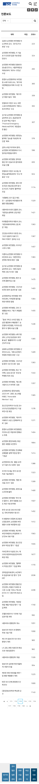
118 (14, 706)
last (30, 706)
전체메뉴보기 (35, 4)
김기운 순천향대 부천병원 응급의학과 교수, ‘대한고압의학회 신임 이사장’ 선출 (12, 269)
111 (11, 701)
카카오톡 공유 (32, 9)
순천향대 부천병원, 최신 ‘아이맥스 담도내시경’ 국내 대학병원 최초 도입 (11, 373)
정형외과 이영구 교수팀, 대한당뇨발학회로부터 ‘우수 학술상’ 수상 (12, 174)
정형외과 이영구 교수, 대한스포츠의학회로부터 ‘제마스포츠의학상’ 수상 (12, 106)
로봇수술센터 (20, 775)
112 (15, 701)
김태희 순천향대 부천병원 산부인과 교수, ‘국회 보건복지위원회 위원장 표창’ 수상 (12, 352)
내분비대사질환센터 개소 (11, 623)
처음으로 (4, 701)
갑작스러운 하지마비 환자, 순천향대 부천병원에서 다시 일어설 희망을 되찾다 (12, 150)
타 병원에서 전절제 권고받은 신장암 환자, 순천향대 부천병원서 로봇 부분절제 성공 (12, 522)
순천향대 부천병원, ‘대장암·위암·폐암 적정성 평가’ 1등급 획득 (12, 605)
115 (29, 701)
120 (23, 706)
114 (25, 701)
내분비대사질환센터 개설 (11, 657)
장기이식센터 (5, 777)
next (27, 706)
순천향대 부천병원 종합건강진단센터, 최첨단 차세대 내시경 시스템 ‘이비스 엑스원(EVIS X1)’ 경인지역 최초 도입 (12, 590)
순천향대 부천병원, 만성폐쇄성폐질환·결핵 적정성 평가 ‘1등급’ (12, 453)
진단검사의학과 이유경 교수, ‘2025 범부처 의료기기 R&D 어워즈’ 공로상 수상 (12, 236)
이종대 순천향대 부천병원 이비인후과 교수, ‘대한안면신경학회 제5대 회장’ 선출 (12, 257)
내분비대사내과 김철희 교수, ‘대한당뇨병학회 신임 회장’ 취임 (12, 212)
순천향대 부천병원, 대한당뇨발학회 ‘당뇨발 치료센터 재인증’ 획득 (12, 138)
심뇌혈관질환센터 (13, 772)
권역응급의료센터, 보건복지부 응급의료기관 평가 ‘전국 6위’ (12, 575)
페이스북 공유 (28, 9)
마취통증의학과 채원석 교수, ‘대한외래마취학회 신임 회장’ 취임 (12, 224)
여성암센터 (26, 775)
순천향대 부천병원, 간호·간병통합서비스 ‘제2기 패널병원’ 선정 (12, 311)
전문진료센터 (34, 775)
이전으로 (7, 701)
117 (9, 706)
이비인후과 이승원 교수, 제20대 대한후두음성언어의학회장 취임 (12, 554)
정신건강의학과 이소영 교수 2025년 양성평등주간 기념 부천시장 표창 (12, 408)
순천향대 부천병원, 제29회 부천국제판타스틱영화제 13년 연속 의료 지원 (12, 533)
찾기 (30, 4)
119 (18, 706)
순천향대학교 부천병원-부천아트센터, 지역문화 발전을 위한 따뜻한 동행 (12, 299)
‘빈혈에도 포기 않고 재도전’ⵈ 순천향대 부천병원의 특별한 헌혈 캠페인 (12, 201)
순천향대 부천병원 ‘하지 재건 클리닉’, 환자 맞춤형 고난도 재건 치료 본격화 (12, 501)
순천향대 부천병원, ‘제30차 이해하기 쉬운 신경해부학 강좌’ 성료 (12, 420)
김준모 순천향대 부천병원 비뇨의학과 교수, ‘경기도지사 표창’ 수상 (12, 44)
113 (20, 701)
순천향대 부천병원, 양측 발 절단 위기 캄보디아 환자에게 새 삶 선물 (12, 162)
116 (34, 701)
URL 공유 (36, 9)
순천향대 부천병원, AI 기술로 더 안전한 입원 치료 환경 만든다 (11, 56)
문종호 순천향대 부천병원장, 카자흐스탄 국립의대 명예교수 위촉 (12, 432)
